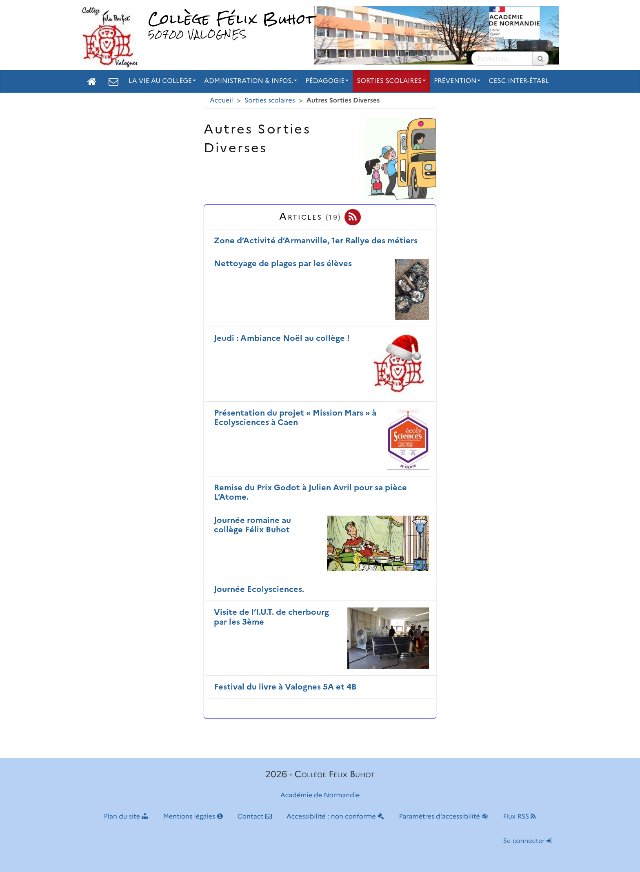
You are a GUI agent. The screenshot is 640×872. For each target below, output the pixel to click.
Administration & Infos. (250, 81)
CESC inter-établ (519, 81)
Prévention (457, 81)
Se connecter (527, 841)
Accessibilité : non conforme (335, 817)
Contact (255, 817)
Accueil (221, 101)
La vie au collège (162, 81)
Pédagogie (327, 81)
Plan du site (126, 817)
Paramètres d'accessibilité (444, 817)
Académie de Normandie (320, 795)
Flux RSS (519, 817)
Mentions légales (193, 817)
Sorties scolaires (391, 81)
